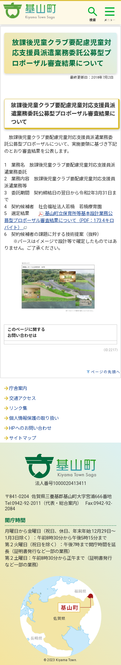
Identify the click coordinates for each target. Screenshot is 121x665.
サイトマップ (19, 438)
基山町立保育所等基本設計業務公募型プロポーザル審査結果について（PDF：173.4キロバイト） (59, 220)
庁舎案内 (15, 388)
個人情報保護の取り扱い (31, 418)
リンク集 (15, 408)
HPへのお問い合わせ (27, 428)
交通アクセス (19, 398)
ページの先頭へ (105, 372)
